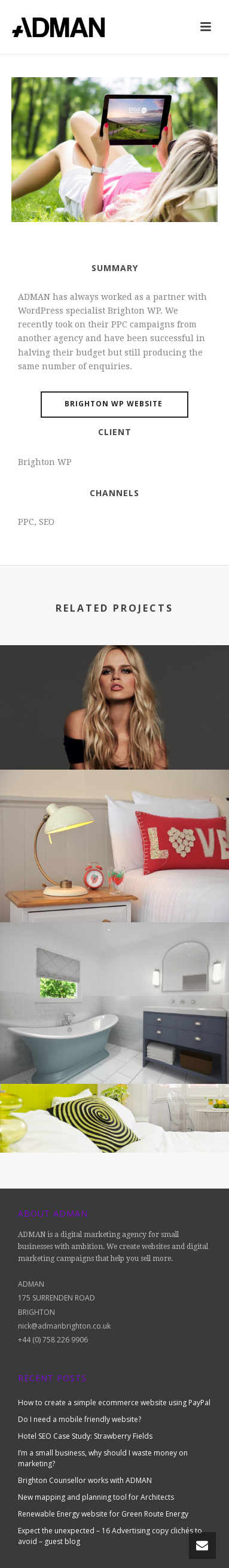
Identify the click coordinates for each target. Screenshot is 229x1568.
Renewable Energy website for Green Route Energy (103, 1514)
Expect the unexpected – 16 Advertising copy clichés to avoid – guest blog (110, 1536)
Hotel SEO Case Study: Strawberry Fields (85, 1436)
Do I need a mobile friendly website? (79, 1419)
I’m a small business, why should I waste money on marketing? (103, 1458)
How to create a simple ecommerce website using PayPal (114, 1402)
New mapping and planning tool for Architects (96, 1497)
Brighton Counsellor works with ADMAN (85, 1480)
